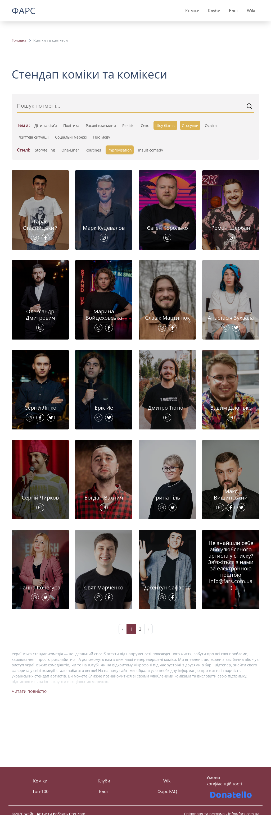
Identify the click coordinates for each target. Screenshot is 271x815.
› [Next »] (148, 678)
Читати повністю (29, 741)
